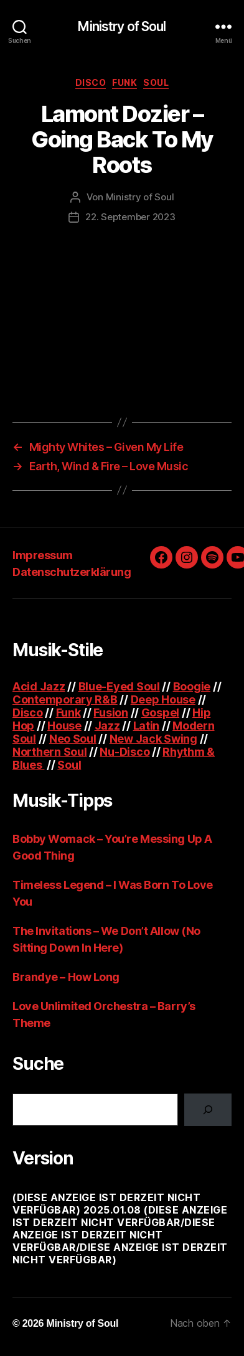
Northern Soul (49, 751)
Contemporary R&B (65, 699)
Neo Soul (72, 738)
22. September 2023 (130, 217)
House (64, 725)
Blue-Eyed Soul (119, 686)
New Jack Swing (153, 738)
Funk (124, 82)
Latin (146, 725)
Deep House (163, 699)
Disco (90, 82)
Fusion (110, 712)
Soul (156, 82)
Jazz (107, 725)
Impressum (42, 555)
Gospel (160, 712)
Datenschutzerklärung (71, 571)
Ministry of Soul (122, 26)
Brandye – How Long (66, 976)
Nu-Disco (124, 751)
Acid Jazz (38, 686)
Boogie (191, 686)
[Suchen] (208, 1110)
